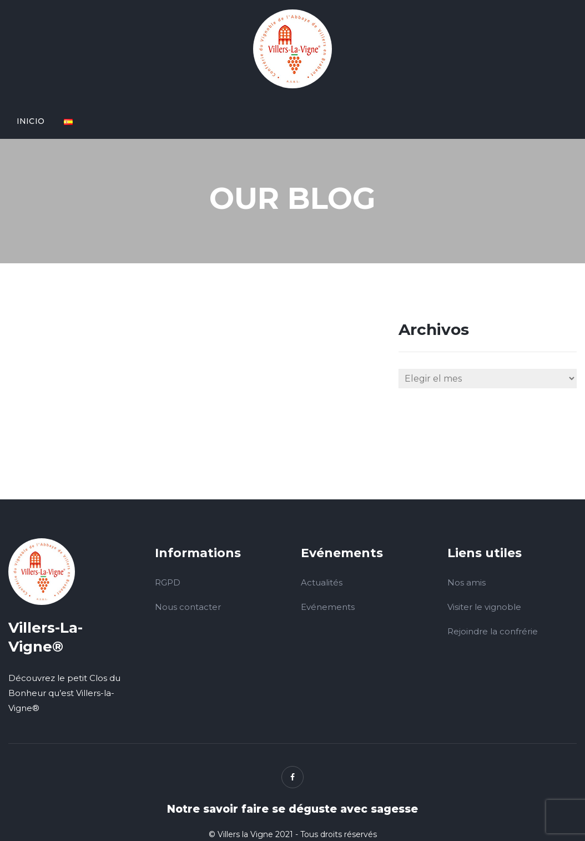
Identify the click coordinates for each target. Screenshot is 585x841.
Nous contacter (188, 607)
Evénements (328, 607)
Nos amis (466, 582)
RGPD (167, 582)
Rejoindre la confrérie (492, 631)
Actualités (321, 582)
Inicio (30, 121)
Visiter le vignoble (484, 607)
